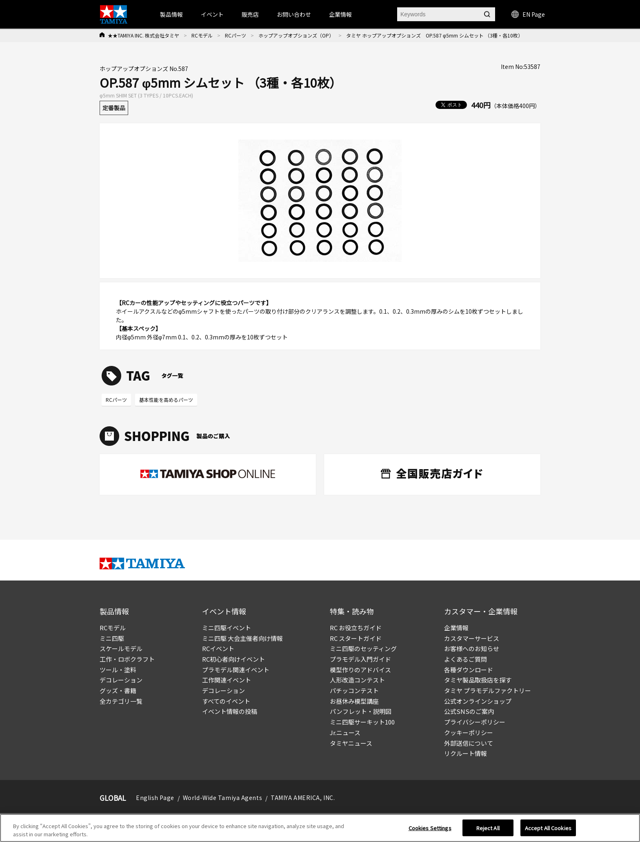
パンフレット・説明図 (360, 711)
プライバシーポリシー (474, 722)
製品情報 (171, 14)
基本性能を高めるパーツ (166, 399)
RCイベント (218, 648)
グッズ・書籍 (118, 690)
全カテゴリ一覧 (121, 701)
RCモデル (202, 35)
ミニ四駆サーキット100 (362, 722)
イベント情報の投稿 (229, 711)
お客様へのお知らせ (471, 648)
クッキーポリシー (468, 732)
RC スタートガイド (356, 638)
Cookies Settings (430, 831)
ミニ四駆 (112, 638)
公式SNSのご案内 (469, 711)
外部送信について (468, 743)
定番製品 (113, 108)
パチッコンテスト (354, 690)
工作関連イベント (226, 680)
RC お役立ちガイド (356, 627)
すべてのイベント (226, 701)
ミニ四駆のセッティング (363, 648)
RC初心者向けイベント (233, 659)
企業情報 (456, 627)
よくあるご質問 (465, 659)
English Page (155, 797)
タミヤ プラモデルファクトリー (487, 690)
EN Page (528, 14)
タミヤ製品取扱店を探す (477, 680)
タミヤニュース (351, 743)
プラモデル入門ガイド (360, 659)
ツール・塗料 (118, 669)
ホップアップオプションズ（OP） (296, 35)
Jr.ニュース (345, 732)
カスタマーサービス (471, 638)
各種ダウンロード (468, 669)
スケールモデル (121, 648)
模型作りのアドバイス (360, 669)
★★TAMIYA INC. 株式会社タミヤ (143, 35)
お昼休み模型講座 (354, 701)
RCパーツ (235, 35)
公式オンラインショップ (477, 701)
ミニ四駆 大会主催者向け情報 (242, 638)
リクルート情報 (465, 753)
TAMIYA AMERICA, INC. (303, 797)
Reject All (488, 831)
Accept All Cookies (548, 831)
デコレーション (121, 680)
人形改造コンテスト (357, 680)
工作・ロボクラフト (127, 659)
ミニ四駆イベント (226, 627)
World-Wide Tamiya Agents (222, 797)
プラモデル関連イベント (235, 669)
